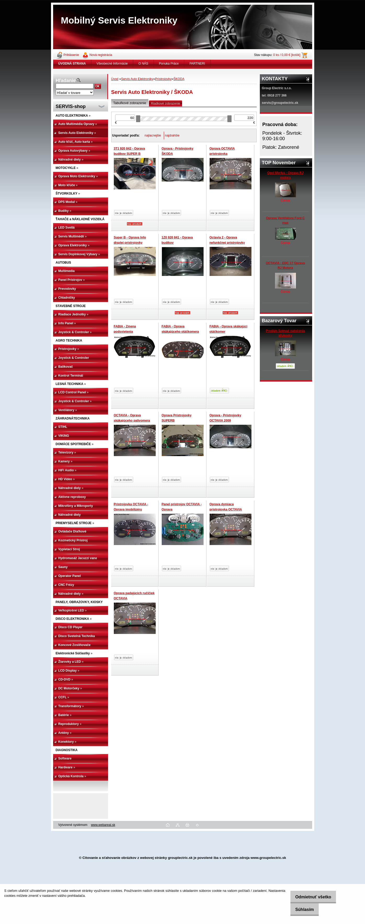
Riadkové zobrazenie (165, 103)
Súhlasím (300, 909)
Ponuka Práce (169, 63)
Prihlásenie (71, 55)
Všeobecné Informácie (112, 63)
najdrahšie (172, 135)
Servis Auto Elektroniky (137, 79)
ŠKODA (178, 79)
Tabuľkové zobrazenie (129, 103)
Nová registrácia (100, 55)
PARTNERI (197, 63)
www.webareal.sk (103, 825)
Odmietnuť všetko (309, 897)
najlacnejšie (153, 135)
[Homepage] (72, 63)
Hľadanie (66, 80)
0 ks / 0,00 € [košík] (286, 55)
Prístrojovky (163, 79)
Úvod (115, 79)
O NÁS (143, 63)
